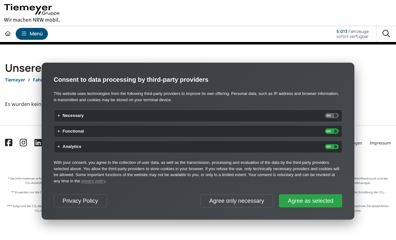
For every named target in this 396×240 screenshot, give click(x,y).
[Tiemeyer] (15, 80)
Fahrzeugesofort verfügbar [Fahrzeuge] (353, 34)
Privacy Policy (80, 201)
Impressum (380, 143)
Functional (73, 131)
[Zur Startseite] (8, 34)
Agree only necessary (236, 201)
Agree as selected (311, 201)
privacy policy (93, 181)
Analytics (72, 146)
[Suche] (386, 34)
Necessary (73, 115)
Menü (32, 33)
